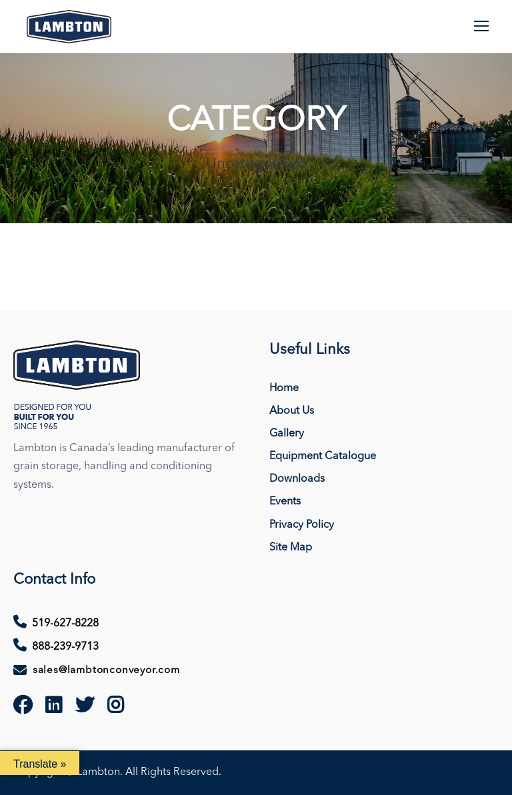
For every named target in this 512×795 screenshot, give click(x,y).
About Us (291, 411)
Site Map (290, 547)
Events (285, 501)
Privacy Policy (301, 525)
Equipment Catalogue (322, 456)
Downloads (297, 479)
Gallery (286, 433)
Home (284, 388)
